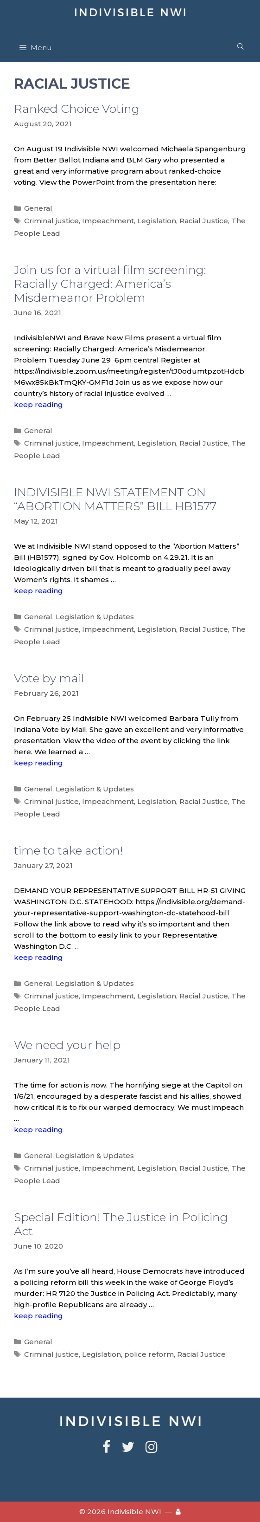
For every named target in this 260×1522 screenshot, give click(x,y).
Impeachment (108, 220)
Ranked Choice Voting (77, 109)
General (38, 208)
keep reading (38, 404)
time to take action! (68, 850)
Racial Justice (203, 220)
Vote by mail (49, 678)
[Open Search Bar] (240, 46)
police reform (149, 1354)
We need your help (67, 1045)
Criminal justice (51, 220)
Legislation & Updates (95, 616)
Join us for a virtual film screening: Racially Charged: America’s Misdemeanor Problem (110, 283)
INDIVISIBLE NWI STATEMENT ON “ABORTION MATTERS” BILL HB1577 (115, 499)
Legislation (156, 220)
